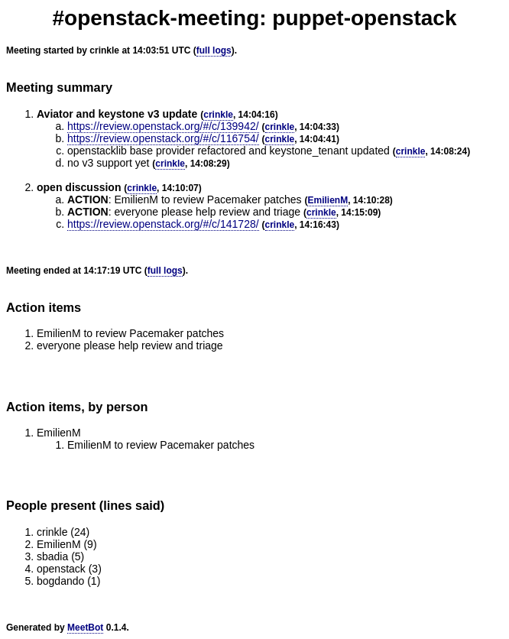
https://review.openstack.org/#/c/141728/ (163, 224)
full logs (214, 50)
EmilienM (327, 200)
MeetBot (85, 627)
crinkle (218, 114)
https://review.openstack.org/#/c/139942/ (163, 126)
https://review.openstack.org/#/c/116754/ (163, 138)
